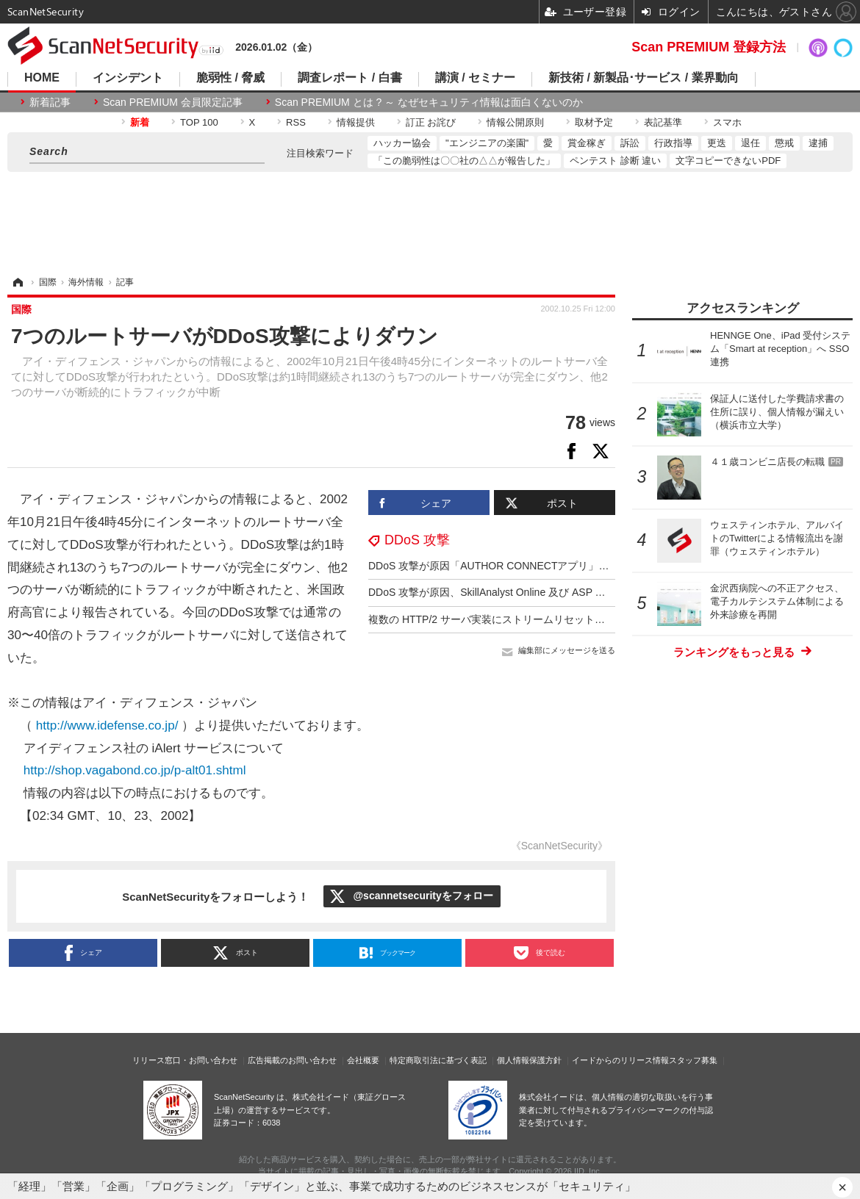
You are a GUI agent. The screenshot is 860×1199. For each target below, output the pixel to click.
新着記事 (50, 102)
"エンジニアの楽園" (486, 142)
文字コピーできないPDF (728, 160)
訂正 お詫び (431, 122)
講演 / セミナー (475, 78)
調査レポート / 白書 (349, 78)
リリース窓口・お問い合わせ (184, 1060)
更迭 (716, 142)
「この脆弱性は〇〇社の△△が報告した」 (464, 160)
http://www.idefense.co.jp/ (107, 725)
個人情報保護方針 (529, 1060)
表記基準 (663, 122)
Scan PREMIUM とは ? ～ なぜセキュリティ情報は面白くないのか (429, 102)
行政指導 (673, 142)
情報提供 (356, 122)
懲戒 (784, 142)
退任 (750, 142)
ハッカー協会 (402, 142)
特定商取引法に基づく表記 (438, 1060)
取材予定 (594, 122)
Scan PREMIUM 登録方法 (708, 47)
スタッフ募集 (693, 1060)
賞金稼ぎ (586, 142)
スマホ (727, 122)
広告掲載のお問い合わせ (292, 1060)
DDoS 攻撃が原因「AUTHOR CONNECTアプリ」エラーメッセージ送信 (534, 566)
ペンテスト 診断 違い (615, 160)
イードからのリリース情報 (620, 1060)
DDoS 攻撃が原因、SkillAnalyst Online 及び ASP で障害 (497, 592)
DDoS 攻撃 (417, 540)
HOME (42, 78)
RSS (296, 122)
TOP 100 (199, 122)
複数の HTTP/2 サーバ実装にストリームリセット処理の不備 (507, 619)
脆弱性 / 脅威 (230, 78)
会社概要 (363, 1060)
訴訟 (629, 142)
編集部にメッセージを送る (566, 650)
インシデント (128, 78)
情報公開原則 (515, 122)
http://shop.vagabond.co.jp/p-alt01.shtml (135, 770)
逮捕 (818, 142)
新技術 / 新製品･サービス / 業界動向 (643, 78)
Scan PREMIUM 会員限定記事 (173, 102)
